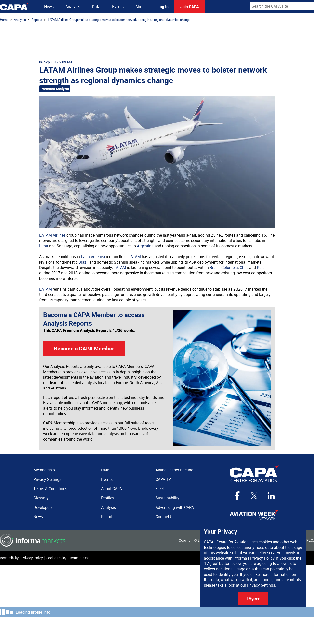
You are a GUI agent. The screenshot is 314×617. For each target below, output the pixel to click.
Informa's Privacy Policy (253, 558)
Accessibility (9, 558)
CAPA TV (163, 479)
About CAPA (111, 488)
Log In (163, 6)
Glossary (41, 498)
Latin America (93, 256)
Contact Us (165, 516)
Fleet (160, 488)
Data (96, 6)
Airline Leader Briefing (174, 470)
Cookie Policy (56, 558)
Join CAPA (189, 6)
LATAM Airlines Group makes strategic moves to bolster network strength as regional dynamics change (119, 19)
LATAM (134, 256)
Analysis (72, 6)
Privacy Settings (261, 585)
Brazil (83, 262)
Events (118, 6)
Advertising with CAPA (175, 507)
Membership (44, 470)
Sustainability (167, 498)
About (140, 6)
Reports (36, 19)
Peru (261, 267)
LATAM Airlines (52, 235)
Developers (42, 507)
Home (4, 19)
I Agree (253, 598)
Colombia (229, 267)
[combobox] (282, 6)
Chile (244, 267)
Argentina (145, 246)
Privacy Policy (32, 558)
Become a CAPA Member (84, 348)
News (49, 6)
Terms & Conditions (50, 488)
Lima (43, 246)
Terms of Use (79, 558)
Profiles (107, 498)
